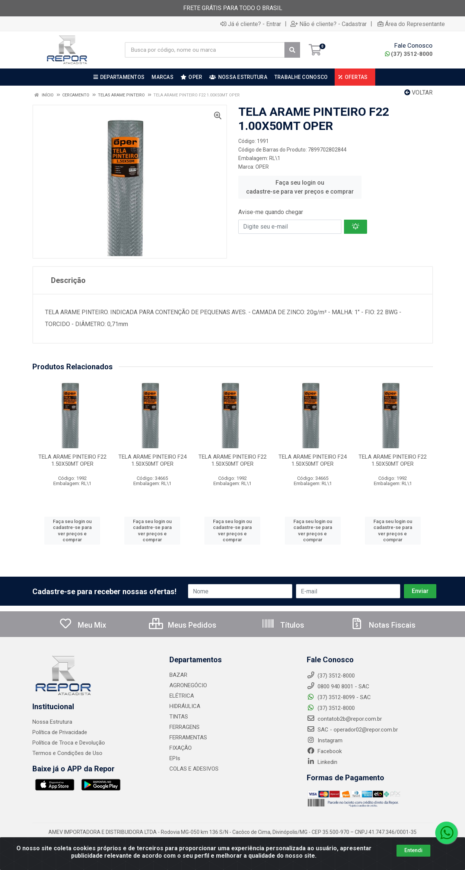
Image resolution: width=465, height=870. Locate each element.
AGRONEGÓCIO (188, 685)
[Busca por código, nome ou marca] (205, 50)
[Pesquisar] (292, 50)
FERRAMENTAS (188, 737)
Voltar (418, 92)
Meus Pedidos (182, 625)
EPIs (174, 758)
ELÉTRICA (181, 695)
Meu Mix (82, 625)
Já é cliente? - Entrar (250, 24)
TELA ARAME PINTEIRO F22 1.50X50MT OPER (72, 460)
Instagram (325, 740)
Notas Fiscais (382, 625)
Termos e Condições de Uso (67, 753)
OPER (262, 167)
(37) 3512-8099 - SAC (339, 697)
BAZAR (178, 675)
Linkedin (322, 762)
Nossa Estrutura (52, 721)
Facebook (324, 751)
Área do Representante (411, 24)
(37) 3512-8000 (409, 54)
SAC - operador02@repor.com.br (352, 729)
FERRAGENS (184, 727)
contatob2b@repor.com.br (344, 719)
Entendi (413, 850)
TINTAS (178, 716)
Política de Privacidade (59, 732)
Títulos (282, 625)
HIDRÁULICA (184, 706)
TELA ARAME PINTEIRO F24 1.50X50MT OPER (152, 460)
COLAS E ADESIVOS (194, 768)
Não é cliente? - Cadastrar (328, 24)
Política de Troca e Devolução (68, 742)
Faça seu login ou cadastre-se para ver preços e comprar (300, 187)
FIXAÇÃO (180, 748)
